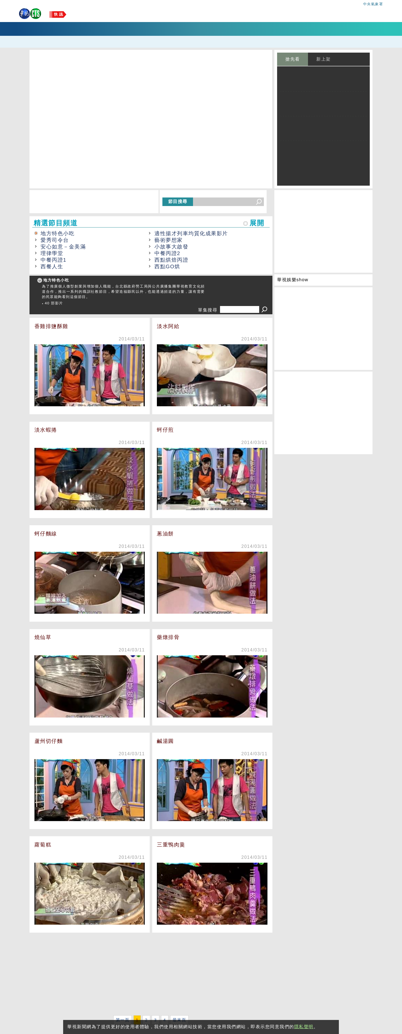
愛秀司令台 (55, 240)
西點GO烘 (167, 266)
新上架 (323, 59)
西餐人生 (52, 266)
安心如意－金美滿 (63, 247)
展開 (257, 223)
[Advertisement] (151, 975)
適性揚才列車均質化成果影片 (191, 233)
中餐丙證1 (53, 260)
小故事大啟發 (171, 247)
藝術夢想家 (168, 240)
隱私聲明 (303, 1026)
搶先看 (292, 59)
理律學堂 (52, 253)
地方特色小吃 (57, 233)
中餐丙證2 (167, 253)
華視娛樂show (292, 279)
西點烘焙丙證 (171, 260)
